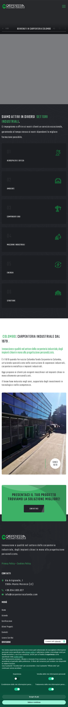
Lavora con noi (7, 638)
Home (4, 610)
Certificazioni (7, 621)
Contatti (5, 632)
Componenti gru (13, 216)
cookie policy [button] (18, 657)
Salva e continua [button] (34, 702)
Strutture (11, 301)
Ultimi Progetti (7, 627)
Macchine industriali (16, 244)
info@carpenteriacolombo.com (21, 595)
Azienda (5, 615)
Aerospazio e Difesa (15, 160)
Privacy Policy (8, 564)
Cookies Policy (24, 564)
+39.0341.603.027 (14, 590)
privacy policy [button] (30, 652)
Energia (10, 272)
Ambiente (11, 188)
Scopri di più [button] (34, 697)
